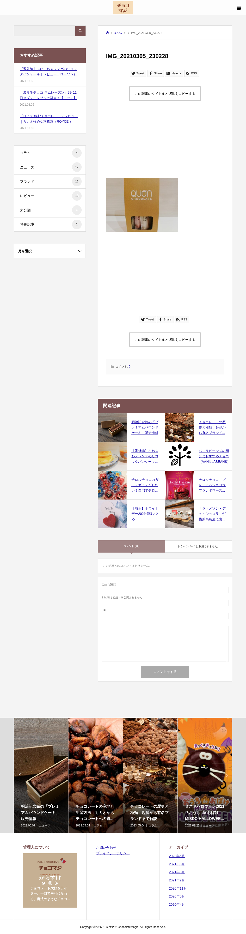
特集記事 (51, 224)
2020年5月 (177, 896)
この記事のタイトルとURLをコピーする (165, 94)
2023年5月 (177, 856)
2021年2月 (177, 880)
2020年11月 (178, 888)
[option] (41, 775)
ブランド (51, 181)
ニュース (51, 167)
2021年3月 (177, 872)
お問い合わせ (106, 848)
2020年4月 (177, 904)
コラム (51, 153)
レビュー (51, 196)
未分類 (51, 210)
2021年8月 (177, 864)
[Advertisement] (165, 144)
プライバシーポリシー (113, 853)
